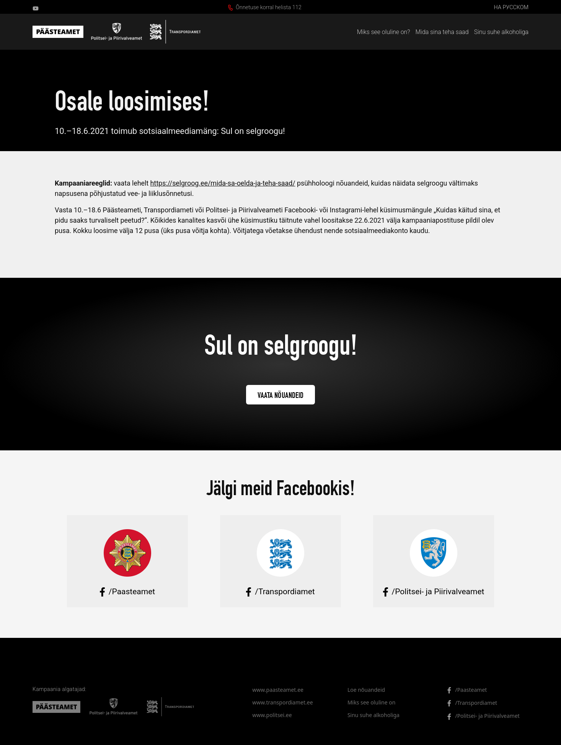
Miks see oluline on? (383, 32)
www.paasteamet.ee (277, 689)
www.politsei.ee (272, 715)
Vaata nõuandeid (281, 396)
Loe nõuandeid (366, 689)
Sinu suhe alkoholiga (501, 32)
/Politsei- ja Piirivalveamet (480, 716)
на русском (511, 7)
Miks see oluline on (371, 702)
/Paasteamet (464, 690)
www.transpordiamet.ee (282, 702)
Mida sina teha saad (442, 32)
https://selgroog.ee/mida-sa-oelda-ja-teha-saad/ (222, 183)
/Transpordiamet (469, 703)
